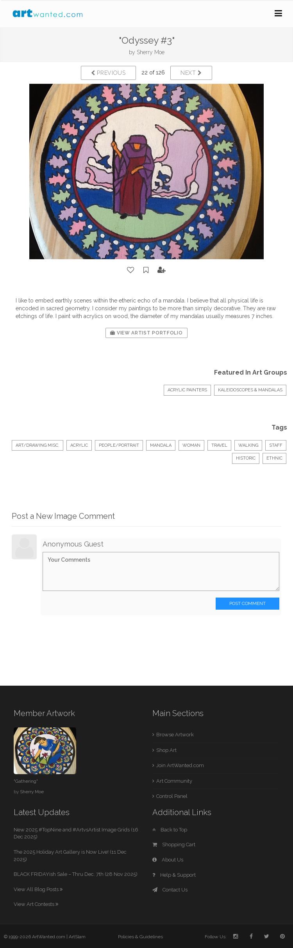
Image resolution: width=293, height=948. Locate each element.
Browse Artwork (175, 735)
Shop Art (166, 750)
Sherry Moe (150, 52)
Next (191, 73)
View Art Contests (36, 904)
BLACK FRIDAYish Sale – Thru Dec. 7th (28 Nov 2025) (76, 874)
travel (219, 445)
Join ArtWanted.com (180, 765)
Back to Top (169, 830)
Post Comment (247, 603)
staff (275, 445)
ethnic (274, 458)
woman (191, 445)
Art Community (174, 781)
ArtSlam (77, 936)
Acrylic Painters (187, 390)
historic (245, 458)
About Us (167, 860)
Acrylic (79, 445)
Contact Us (170, 890)
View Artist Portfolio (146, 333)
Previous (108, 73)
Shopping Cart (173, 844)
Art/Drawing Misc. (37, 445)
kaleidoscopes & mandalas (250, 390)
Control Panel (172, 796)
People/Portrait (119, 445)
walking (248, 445)
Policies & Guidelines (140, 936)
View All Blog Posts (38, 889)
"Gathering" (26, 781)
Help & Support (174, 875)
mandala (161, 445)
